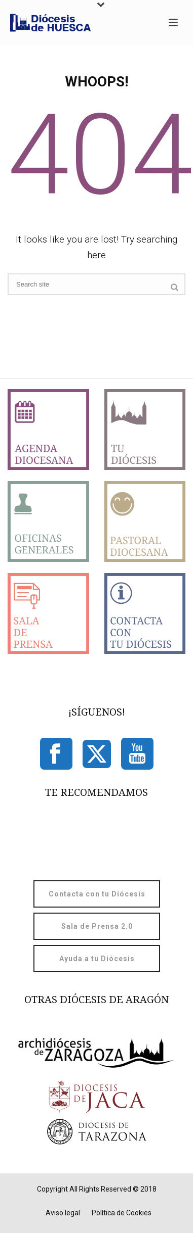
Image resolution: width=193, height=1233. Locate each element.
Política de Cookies (121, 1212)
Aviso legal (63, 1212)
